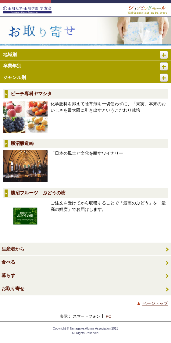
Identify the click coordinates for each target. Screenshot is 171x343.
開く (166, 52)
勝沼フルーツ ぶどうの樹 (38, 192)
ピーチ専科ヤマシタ (31, 93)
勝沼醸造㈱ (22, 143)
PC (108, 316)
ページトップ (155, 303)
